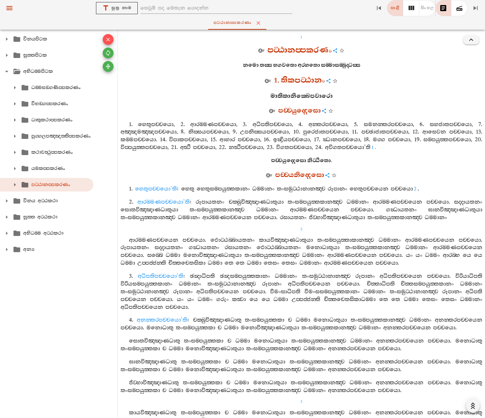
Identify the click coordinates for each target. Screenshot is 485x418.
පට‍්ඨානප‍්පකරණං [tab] (244, 23)
